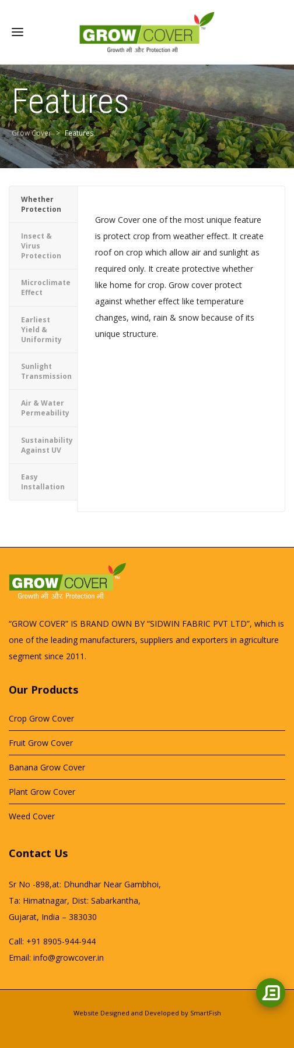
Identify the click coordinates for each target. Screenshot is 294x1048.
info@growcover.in (68, 957)
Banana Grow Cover (47, 767)
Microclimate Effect (46, 287)
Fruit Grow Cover (41, 742)
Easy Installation (43, 482)
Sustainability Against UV (47, 445)
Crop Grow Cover (41, 718)
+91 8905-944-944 (61, 941)
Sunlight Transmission (46, 371)
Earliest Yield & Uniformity (41, 329)
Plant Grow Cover (42, 791)
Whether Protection (41, 204)
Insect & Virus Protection (41, 246)
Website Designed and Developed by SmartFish (147, 1012)
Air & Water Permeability (45, 408)
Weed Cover (32, 816)
